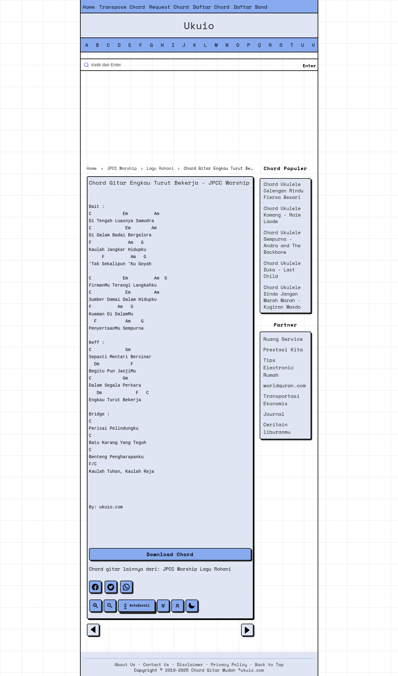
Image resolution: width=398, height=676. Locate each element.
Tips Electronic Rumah (278, 367)
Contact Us (156, 664)
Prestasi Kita (283, 349)
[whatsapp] (126, 587)
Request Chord (169, 7)
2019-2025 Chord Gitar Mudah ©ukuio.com (214, 670)
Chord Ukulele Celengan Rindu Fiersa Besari (284, 190)
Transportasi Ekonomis (281, 399)
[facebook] (95, 587)
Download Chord (170, 554)
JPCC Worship (180, 568)
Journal (274, 414)
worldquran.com (284, 385)
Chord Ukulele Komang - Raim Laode (282, 215)
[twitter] (111, 587)
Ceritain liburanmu (277, 428)
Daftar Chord (211, 7)
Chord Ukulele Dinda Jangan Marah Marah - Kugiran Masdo (282, 297)
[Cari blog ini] (199, 65)
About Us (124, 664)
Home (89, 7)
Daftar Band (250, 7)
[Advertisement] (199, 119)
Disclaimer (190, 664)
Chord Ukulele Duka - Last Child (282, 269)
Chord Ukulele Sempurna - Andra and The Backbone (282, 242)
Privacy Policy (229, 664)
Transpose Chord (122, 7)
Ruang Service (283, 339)
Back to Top (269, 664)
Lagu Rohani (215, 568)
